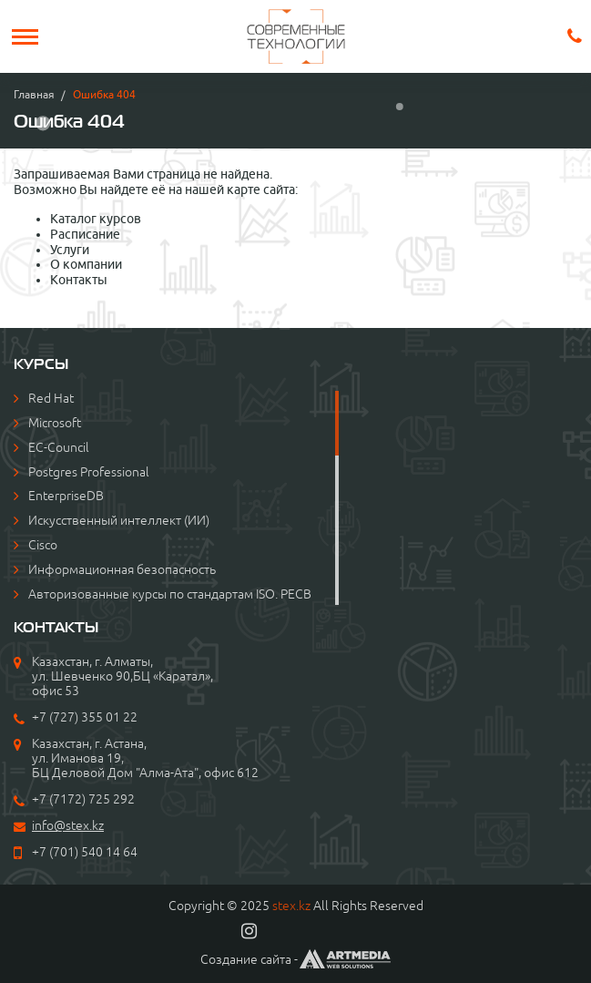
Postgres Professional (88, 472)
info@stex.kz (68, 825)
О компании (86, 264)
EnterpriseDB (66, 495)
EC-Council (58, 447)
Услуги (69, 249)
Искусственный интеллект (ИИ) (118, 520)
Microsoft (54, 422)
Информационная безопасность (122, 569)
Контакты (78, 279)
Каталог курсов (95, 218)
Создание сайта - (295, 958)
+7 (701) (56, 852)
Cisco (42, 545)
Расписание (85, 234)
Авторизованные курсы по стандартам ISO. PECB (169, 594)
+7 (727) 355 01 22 (85, 717)
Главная (34, 94)
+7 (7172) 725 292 (83, 799)
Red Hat (51, 398)
